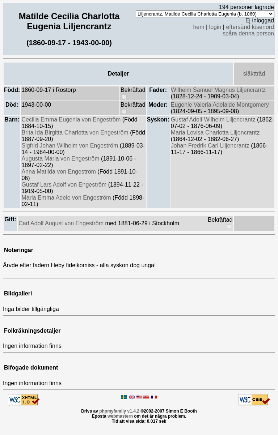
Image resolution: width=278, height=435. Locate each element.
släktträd (254, 74)
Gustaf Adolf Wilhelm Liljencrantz (214, 119)
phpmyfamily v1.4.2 (119, 411)
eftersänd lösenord (250, 27)
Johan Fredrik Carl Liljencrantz (211, 145)
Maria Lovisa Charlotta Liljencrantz (215, 132)
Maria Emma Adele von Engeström (67, 198)
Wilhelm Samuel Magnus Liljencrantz (218, 90)
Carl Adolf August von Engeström (61, 223)
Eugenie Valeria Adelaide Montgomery (220, 105)
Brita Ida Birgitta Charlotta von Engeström (75, 132)
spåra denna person (248, 33)
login (215, 27)
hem (198, 27)
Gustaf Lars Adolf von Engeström (64, 185)
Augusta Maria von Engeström (61, 158)
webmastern (120, 416)
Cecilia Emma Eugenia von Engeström (71, 119)
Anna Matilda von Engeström (59, 172)
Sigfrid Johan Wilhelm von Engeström (70, 145)
